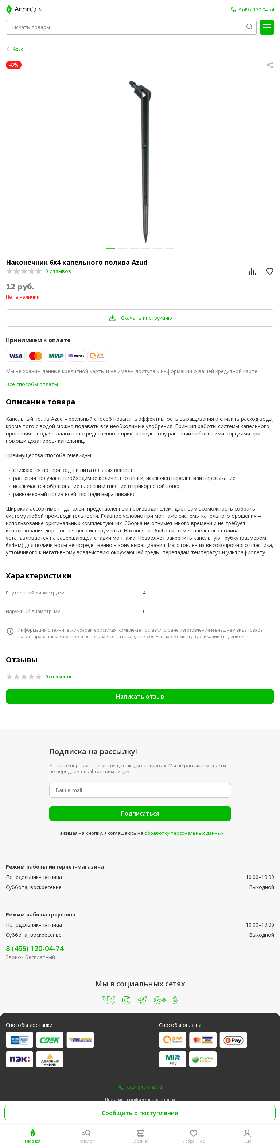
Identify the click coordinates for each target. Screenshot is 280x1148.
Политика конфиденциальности (140, 1100)
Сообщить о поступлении (140, 1113)
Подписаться (140, 814)
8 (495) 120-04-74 (34, 948)
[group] (140, 161)
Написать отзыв (140, 697)
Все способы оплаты (32, 384)
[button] (110, 248)
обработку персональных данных (184, 833)
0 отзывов (58, 271)
